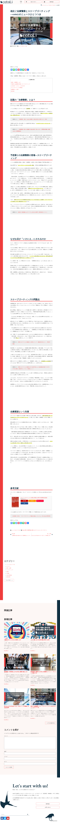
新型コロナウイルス (35, 530)
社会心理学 (24, 530)
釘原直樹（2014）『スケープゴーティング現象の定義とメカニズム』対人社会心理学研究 (31, 516)
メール (6, 756)
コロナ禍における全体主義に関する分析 (40, 639)
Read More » (6, 650)
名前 (5, 751)
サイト (5, 761)
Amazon (32, 500)
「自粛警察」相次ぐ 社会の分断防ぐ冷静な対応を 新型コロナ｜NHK (32, 119)
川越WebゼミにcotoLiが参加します (12, 639)
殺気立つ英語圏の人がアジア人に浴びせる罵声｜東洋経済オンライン (32, 212)
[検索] (27, 814)
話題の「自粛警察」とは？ (16, 82)
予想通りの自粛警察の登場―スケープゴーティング (20, 84)
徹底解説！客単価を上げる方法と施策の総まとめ (15, 671)
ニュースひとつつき (23, 46)
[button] (32, 2)
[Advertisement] (31, 56)
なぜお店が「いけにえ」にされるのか (18, 85)
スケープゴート (43, 530)
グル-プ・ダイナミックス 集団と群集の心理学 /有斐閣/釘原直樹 (33, 497)
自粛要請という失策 (14, 89)
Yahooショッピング (40, 500)
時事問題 (29, 530)
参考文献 (12, 91)
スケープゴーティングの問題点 (16, 87)
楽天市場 (24, 500)
